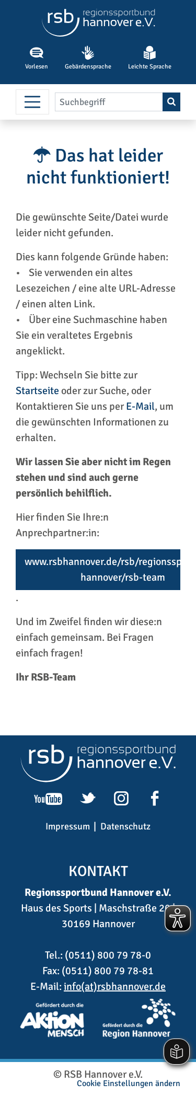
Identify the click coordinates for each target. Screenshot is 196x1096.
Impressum (67, 826)
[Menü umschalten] (32, 101)
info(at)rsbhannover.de (115, 986)
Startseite (37, 390)
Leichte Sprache (149, 58)
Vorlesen (36, 58)
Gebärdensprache (88, 58)
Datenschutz (125, 826)
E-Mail (140, 406)
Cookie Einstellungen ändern (128, 1083)
